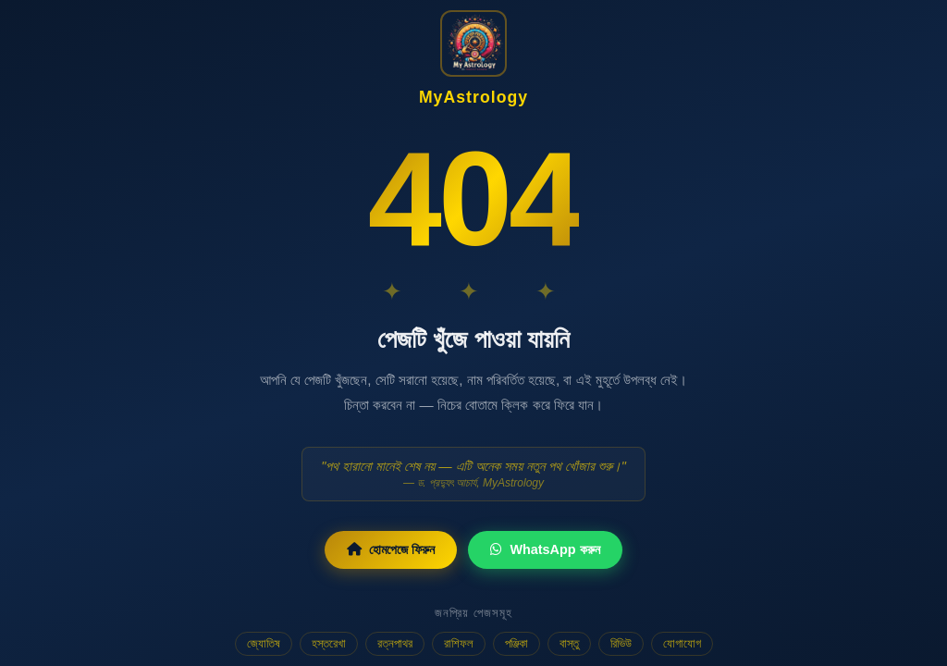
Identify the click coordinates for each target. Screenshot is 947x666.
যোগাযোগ (682, 643)
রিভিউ (621, 643)
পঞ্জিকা (516, 643)
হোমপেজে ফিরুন (391, 549)
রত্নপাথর (394, 643)
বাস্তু (569, 643)
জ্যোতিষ (263, 643)
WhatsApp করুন (544, 549)
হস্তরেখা (329, 643)
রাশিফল (459, 643)
